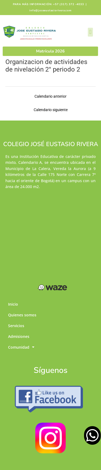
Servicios (16, 325)
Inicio (13, 304)
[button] (90, 32)
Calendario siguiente (51, 110)
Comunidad (21, 347)
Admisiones (18, 336)
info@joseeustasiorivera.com (50, 10)
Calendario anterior (50, 96)
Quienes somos (22, 314)
